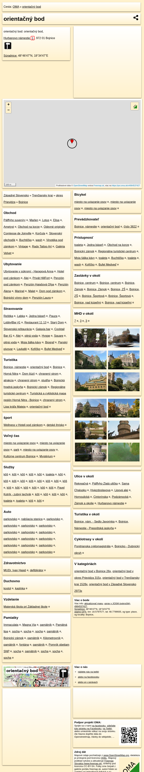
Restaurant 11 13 (36, 322)
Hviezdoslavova (100, 490)
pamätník (46, 624)
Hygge (46, 335)
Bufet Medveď (53, 349)
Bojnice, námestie (15, 367)
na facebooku (99, 725)
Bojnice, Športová (93, 295)
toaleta (50, 474)
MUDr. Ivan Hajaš (15, 570)
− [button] (8, 110)
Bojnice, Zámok (97, 289)
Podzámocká (120, 496)
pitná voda (31, 335)
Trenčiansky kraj (42, 195)
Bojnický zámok (37, 387)
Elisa (56, 220)
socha (16, 631)
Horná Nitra (11, 373)
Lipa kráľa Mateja (15, 406)
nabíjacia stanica (32, 519)
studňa (45, 380)
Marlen (34, 220)
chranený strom (48, 373)
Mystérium (46, 456)
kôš (6, 474)
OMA (16, 6)
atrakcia (9, 380)
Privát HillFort (41, 278)
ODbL (104, 758)
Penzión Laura (41, 297)
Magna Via (29, 624)
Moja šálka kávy (31, 342)
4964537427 (80, 606)
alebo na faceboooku (88, 677)
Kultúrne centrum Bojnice (20, 456)
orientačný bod (31, 6)
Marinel (19, 291)
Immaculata (11, 624)
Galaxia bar (43, 329)
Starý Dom (57, 322)
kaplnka (20, 588)
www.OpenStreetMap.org (116, 755)
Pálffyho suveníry (14, 220)
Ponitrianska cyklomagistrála (92, 546)
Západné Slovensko (16, 195)
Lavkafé (22, 349)
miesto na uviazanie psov (20, 443)
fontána (24, 644)
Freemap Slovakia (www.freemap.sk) (93, 762)
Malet (31, 291)
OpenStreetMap (80, 185)
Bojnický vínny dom (16, 297)
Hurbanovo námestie (19, 38)
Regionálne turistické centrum (117, 251)
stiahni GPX (80, 611)
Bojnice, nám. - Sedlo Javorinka (94, 521)
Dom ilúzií (28, 373)
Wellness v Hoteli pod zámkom (23, 424)
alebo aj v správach (87, 682)
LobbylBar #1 (12, 322)
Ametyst (9, 226)
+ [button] (8, 105)
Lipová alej (121, 490)
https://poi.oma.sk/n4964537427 (126, 185)
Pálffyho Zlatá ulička (105, 483)
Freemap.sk (99, 185)
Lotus (45, 220)
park (16, 449)
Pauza (53, 316)
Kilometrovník (51, 638)
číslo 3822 (130, 226)
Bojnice (23, 202)
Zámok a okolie (84, 503)
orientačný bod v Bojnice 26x (92, 571)
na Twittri (107, 728)
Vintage (23, 246)
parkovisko (10, 519)
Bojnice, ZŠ (118, 289)
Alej (26, 278)
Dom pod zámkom (50, 291)
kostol (7, 588)
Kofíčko (35, 349)
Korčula (40, 233)
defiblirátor (36, 570)
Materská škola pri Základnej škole (25, 606)
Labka (21, 316)
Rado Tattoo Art (42, 246)
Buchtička (25, 240)
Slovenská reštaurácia (18, 329)
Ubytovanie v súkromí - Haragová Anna (28, 271)
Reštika (8, 316)
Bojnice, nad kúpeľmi (87, 302)
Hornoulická (81, 496)
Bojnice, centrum (85, 282)
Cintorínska (100, 496)
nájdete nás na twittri (88, 671)
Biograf (49, 342)
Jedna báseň (37, 316)
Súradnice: (10, 55)
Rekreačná (81, 483)
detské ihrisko (55, 424)
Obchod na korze (29, 226)
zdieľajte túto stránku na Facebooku (94, 727)
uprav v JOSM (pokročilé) (117, 603)
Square (58, 335)
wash (39, 240)
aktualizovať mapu (93, 603)
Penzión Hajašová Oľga (39, 284)
